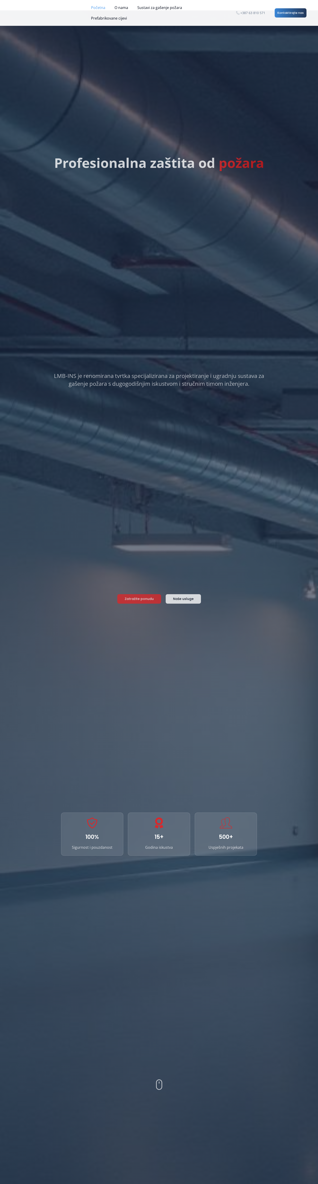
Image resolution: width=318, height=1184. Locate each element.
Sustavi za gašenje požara (159, 7)
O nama (121, 7)
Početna (98, 7)
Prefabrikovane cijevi (109, 18)
